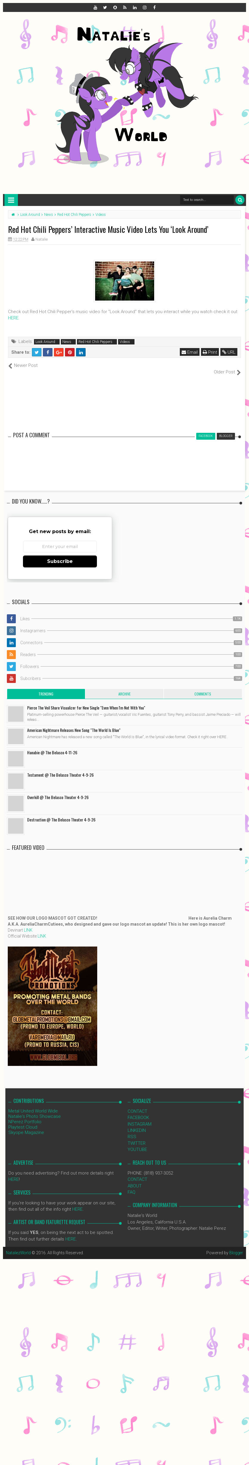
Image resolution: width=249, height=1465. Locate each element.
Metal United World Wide (33, 1104)
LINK (28, 923)
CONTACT (137, 1104)
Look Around (45, 342)
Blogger (235, 1246)
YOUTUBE (137, 1143)
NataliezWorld (19, 1246)
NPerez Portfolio (24, 1115)
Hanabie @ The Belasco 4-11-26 (52, 746)
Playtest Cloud (22, 1120)
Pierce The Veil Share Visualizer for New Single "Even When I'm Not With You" (86, 701)
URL (229, 352)
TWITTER (137, 1136)
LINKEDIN (137, 1124)
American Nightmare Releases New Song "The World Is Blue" (73, 723)
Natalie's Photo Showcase (34, 1109)
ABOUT (135, 1179)
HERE (13, 318)
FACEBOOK (138, 1111)
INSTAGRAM (139, 1117)
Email (190, 352)
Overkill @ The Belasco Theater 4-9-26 (58, 790)
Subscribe (60, 555)
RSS (132, 1130)
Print (210, 352)
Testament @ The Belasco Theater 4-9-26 (60, 768)
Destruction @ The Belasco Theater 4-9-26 (61, 813)
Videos (125, 342)
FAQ (131, 1186)
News (66, 342)
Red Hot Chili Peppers (95, 342)
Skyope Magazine (26, 1126)
